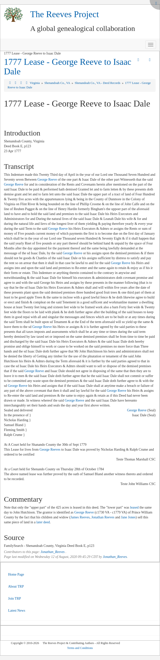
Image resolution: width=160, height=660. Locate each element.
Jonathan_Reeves (52, 552)
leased (134, 507)
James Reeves (80, 517)
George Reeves (50, 449)
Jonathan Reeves (102, 517)
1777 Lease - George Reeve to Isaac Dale (67, 67)
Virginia (35, 83)
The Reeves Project (64, 14)
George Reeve (47, 179)
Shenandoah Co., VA (57, 83)
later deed (43, 522)
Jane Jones (128, 517)
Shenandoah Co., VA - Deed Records (98, 83)
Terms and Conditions (80, 648)
